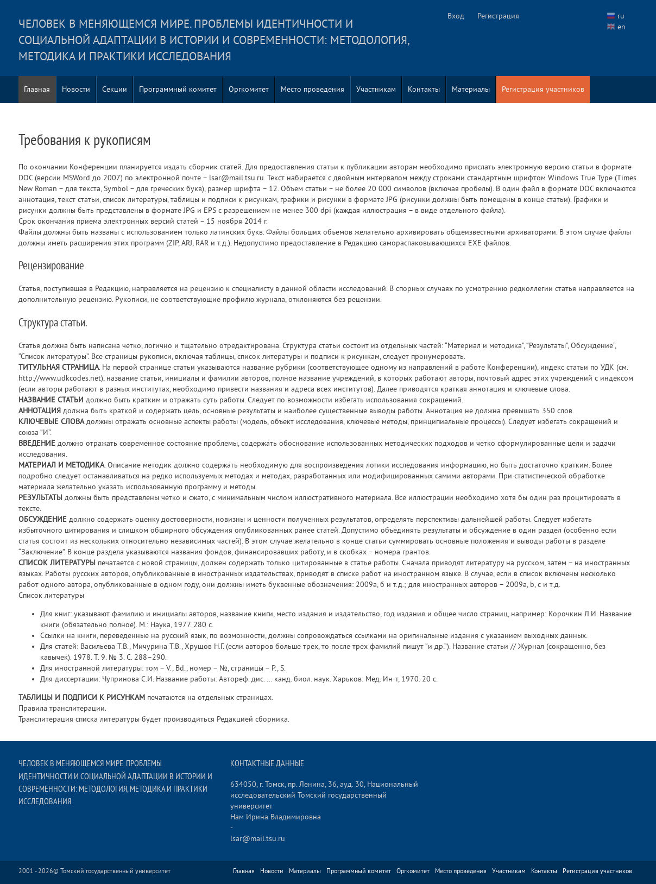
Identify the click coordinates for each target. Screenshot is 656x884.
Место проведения (312, 89)
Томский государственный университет (115, 871)
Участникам (376, 89)
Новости (76, 89)
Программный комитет (178, 89)
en (621, 27)
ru (621, 16)
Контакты (424, 89)
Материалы (471, 89)
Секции (114, 89)
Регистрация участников (543, 89)
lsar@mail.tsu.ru (257, 839)
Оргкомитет (249, 89)
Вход (455, 16)
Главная (37, 89)
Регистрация (498, 16)
